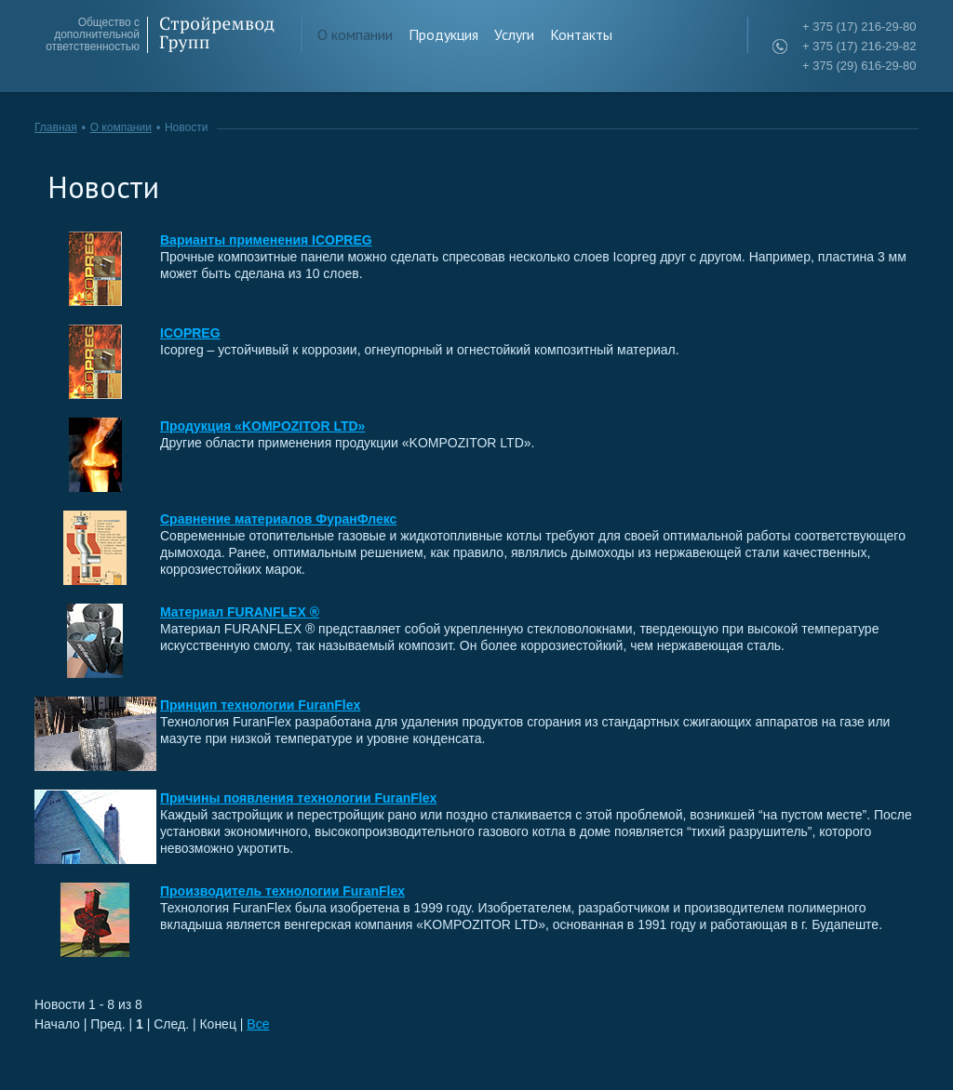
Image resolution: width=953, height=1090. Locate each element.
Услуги (514, 34)
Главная (55, 127)
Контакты (581, 34)
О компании (355, 34)
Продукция (443, 34)
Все (258, 1024)
